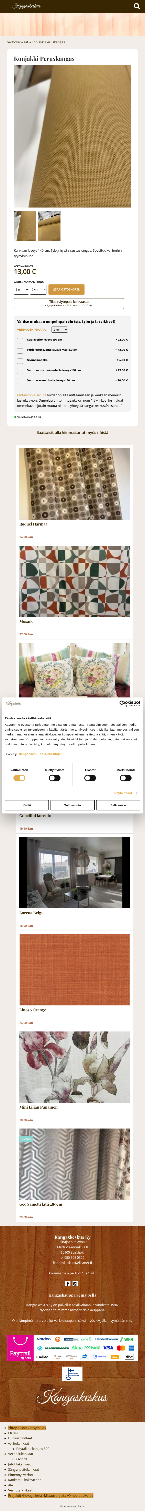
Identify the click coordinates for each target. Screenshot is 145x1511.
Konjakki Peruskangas (48, 42)
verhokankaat (17, 42)
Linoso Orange (32, 1009)
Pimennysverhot (20, 1475)
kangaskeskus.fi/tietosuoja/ (40, 754)
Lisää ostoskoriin (66, 289)
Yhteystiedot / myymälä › (27, 1428)
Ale (10, 1485)
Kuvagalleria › (33, 1495)
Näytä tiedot (123, 793)
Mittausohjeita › (56, 1495)
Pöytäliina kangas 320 (32, 1449)
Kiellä (27, 805)
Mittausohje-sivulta (31, 395)
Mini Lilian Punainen (38, 1107)
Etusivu (13, 1433)
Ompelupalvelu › (80, 1495)
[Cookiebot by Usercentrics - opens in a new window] (122, 703)
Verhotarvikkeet (20, 1490)
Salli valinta (72, 805)
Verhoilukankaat (20, 1454)
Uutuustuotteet (20, 1438)
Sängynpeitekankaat (23, 1469)
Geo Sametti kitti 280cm (40, 1204)
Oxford (21, 1459)
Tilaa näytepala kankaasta (69, 303)
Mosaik (26, 621)
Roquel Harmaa (33, 524)
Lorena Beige (31, 912)
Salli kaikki (118, 805)
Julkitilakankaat (19, 1464)
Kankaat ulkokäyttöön (25, 1480)
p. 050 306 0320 (72, 1257)
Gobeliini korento (35, 815)
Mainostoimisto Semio (72, 1506)
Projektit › (15, 1495)
